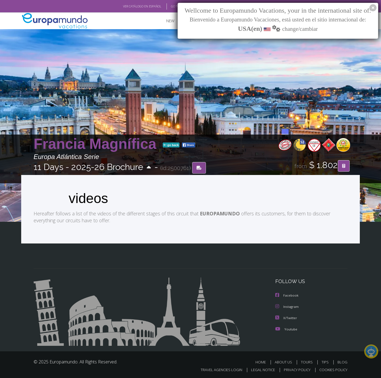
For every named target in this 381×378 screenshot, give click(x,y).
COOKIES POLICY (332, 369)
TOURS (308, 361)
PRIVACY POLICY (294, 369)
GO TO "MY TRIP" (173, 6)
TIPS (326, 361)
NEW (164, 21)
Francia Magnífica (97, 144)
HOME (262, 361)
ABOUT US (285, 361)
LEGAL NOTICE (259, 369)
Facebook (287, 295)
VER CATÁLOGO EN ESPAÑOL (129, 6)
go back (171, 145)
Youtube (286, 328)
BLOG (342, 361)
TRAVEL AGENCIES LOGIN (216, 369)
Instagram (287, 306)
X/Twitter (286, 317)
